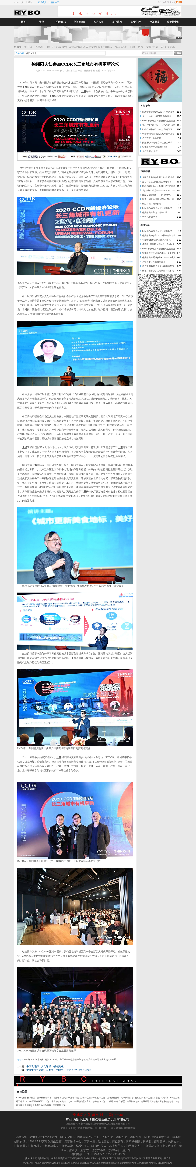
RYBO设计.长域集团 (25, 1097)
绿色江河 (173, 1101)
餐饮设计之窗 (98, 1097)
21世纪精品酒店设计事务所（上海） (90, 1101)
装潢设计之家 (65, 1101)
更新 (47, 1059)
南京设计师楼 (127, 1097)
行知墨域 (154, 22)
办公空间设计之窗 (143, 1097)
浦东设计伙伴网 (160, 1097)
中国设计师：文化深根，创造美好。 (46, 1066)
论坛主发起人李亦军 (106, 1059)
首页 (23, 22)
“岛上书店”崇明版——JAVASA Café (158, 125)
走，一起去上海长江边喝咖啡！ (157, 116)
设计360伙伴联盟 (117, 1101)
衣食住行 (136, 22)
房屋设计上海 (147, 1101)
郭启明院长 (91, 1059)
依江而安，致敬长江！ (152, 138)
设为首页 (171, 2)
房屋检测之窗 (133, 1101)
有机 (42, 1059)
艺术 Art (98, 22)
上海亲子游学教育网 (41, 1105)
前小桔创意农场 (44, 1097)
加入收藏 (162, 2)
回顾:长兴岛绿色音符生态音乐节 (157, 142)
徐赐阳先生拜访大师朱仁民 (154, 147)
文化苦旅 (117, 22)
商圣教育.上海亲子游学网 (65, 1097)
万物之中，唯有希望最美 (153, 262)
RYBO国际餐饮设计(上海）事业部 (42, 1101)
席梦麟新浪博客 (23, 1105)
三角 (32, 1059)
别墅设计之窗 (84, 1097)
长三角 (27, 1059)
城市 (37, 1059)
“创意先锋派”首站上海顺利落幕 (156, 240)
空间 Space (79, 22)
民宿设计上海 (59, 1105)
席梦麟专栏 (173, 22)
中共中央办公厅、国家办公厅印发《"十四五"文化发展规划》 (59, 1070)
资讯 (42, 22)
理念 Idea (61, 22)
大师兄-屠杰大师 (150, 151)
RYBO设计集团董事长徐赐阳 (63, 1059)
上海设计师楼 (113, 1097)
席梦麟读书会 (161, 1101)
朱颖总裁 (81, 1059)
